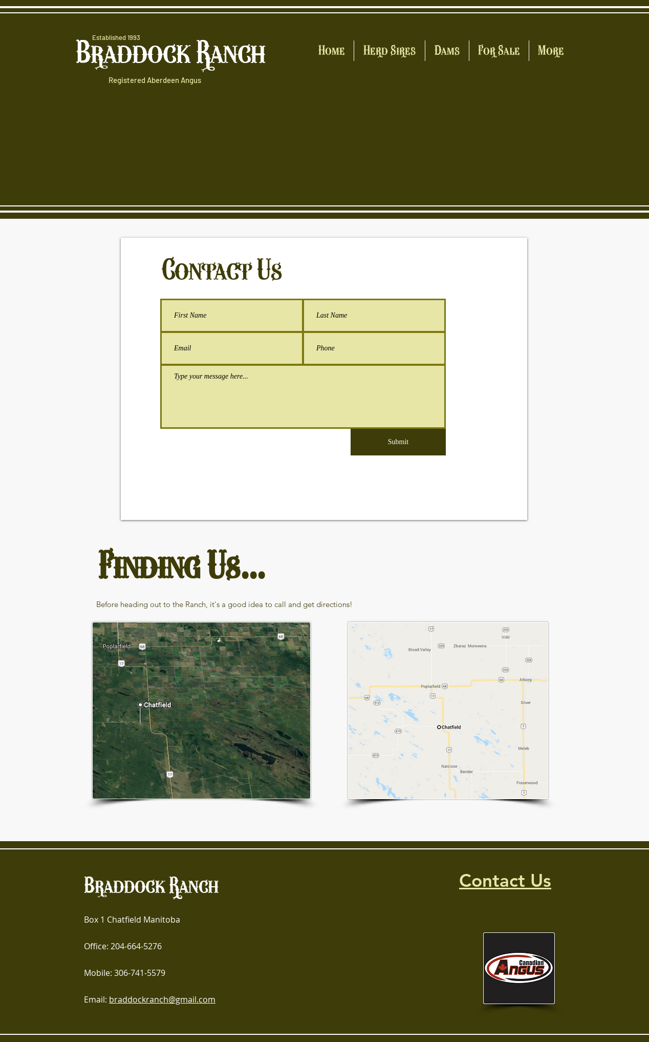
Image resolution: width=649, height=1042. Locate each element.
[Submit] (398, 442)
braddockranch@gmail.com (162, 999)
